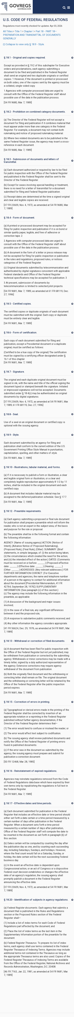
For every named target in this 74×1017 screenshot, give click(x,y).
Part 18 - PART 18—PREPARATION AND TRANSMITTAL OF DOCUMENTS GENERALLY (32, 35)
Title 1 (18, 31)
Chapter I (28, 31)
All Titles (8, 31)
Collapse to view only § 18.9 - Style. (23, 44)
